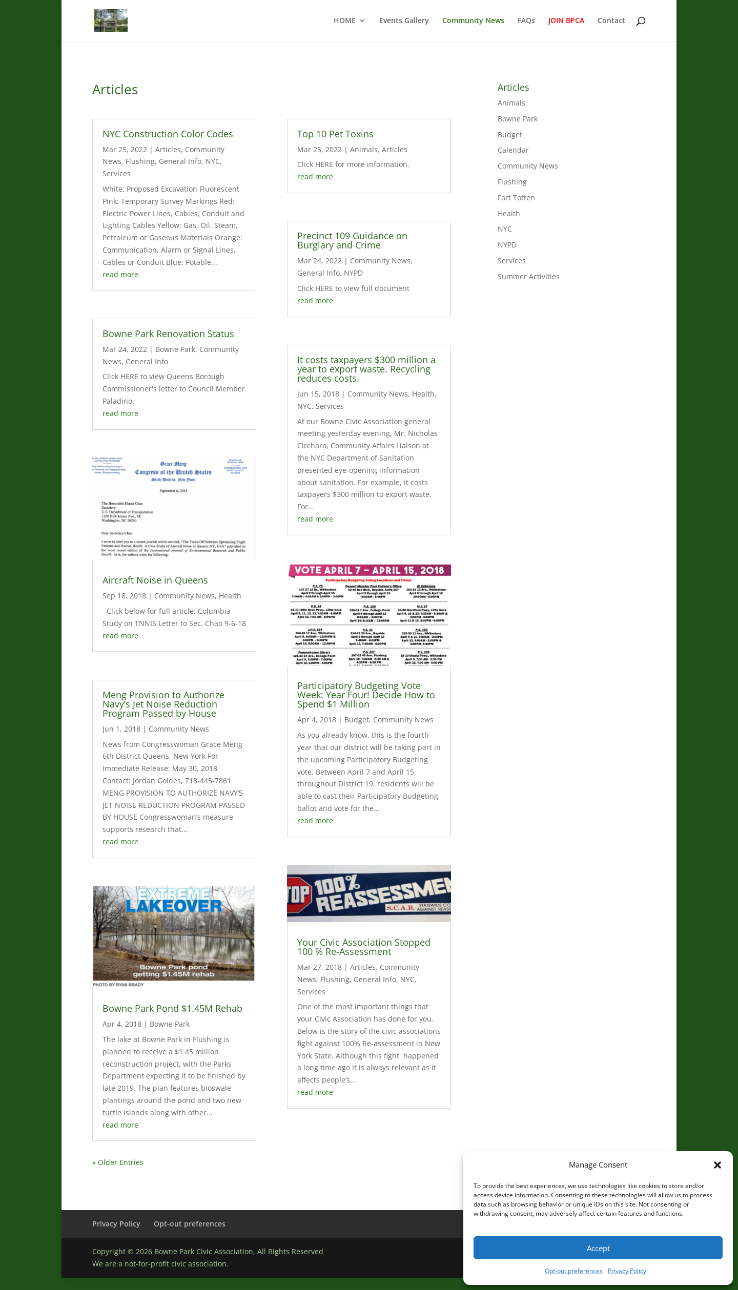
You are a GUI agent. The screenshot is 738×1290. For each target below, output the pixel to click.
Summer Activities (529, 276)
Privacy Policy (627, 1270)
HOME (345, 21)
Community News (473, 21)
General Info (180, 161)
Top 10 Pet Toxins (335, 134)
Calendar (513, 150)
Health (230, 595)
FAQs (526, 21)
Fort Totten (516, 197)
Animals (364, 149)
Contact (611, 21)
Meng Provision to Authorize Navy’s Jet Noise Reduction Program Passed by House (163, 704)
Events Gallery (404, 21)
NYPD (353, 273)
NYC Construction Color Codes (167, 134)
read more (120, 274)
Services (116, 173)
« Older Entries (118, 1162)
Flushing (140, 161)
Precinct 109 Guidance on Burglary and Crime (352, 240)
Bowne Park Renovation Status (168, 333)
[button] (717, 1165)
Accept (598, 1248)
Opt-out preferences (574, 1270)
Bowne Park (175, 349)
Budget (356, 719)
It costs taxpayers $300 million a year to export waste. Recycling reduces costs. (366, 368)
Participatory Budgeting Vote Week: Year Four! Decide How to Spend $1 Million (366, 694)
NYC (213, 161)
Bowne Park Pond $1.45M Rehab (172, 1008)
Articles (168, 149)
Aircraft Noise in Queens (155, 580)
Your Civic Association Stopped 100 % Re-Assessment (363, 947)
